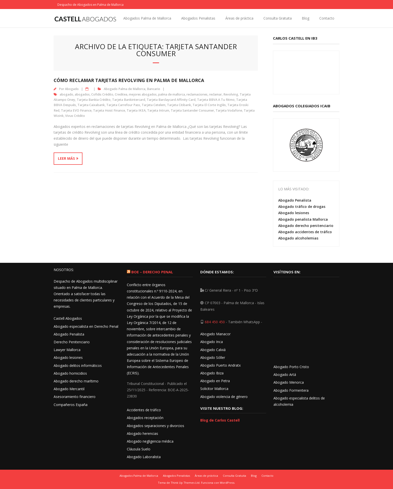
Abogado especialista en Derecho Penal (86, 326)
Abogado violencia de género (224, 396)
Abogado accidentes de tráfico (305, 231)
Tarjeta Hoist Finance (109, 110)
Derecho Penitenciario (72, 342)
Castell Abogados (68, 318)
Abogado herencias (142, 433)
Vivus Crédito (75, 116)
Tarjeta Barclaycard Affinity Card (171, 100)
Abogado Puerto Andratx (221, 365)
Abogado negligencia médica (150, 441)
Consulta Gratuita (277, 18)
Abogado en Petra (215, 380)
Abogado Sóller (212, 357)
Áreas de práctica (239, 18)
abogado (66, 94)
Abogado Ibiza (212, 373)
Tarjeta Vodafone (229, 110)
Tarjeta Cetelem (153, 105)
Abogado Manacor (215, 334)
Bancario (153, 89)
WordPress (227, 482)
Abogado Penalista (294, 200)
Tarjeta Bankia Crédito (94, 100)
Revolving (230, 94)
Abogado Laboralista (144, 456)
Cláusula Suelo (138, 449)
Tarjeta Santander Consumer (192, 110)
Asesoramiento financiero (74, 396)
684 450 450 (215, 321)
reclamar (215, 94)
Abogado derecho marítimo (76, 381)
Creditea (121, 94)
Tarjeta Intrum (158, 110)
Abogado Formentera (291, 390)
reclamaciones (197, 94)
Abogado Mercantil (69, 388)
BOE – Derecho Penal (152, 271)
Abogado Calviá (213, 349)
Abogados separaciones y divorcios (155, 425)
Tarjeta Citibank (179, 105)
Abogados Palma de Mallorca (147, 18)
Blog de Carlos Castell (220, 420)
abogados (82, 94)
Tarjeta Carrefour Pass (123, 105)
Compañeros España (70, 404)
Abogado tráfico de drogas (301, 206)
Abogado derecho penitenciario (305, 225)
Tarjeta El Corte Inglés (209, 105)
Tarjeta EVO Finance (76, 110)
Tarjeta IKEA (136, 110)
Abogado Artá (284, 374)
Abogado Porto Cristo (291, 366)
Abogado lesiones (293, 212)
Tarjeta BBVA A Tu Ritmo (216, 100)
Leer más (66, 158)
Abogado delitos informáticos (78, 365)
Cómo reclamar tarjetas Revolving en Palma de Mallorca (129, 80)
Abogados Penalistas (198, 18)
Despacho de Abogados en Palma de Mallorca (90, 5)
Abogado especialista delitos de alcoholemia (299, 401)
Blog (305, 18)
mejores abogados (143, 94)
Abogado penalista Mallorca (303, 219)
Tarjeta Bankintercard (128, 100)
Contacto (326, 18)
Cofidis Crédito (102, 94)
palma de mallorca (171, 94)
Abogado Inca (211, 341)
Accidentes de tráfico (144, 409)
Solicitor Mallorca (214, 388)
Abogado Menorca (288, 382)
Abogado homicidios (70, 373)
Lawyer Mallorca (67, 349)
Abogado (72, 89)
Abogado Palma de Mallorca (124, 89)
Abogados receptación (145, 417)
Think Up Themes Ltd (185, 482)
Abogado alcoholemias (298, 238)
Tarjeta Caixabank (91, 105)
